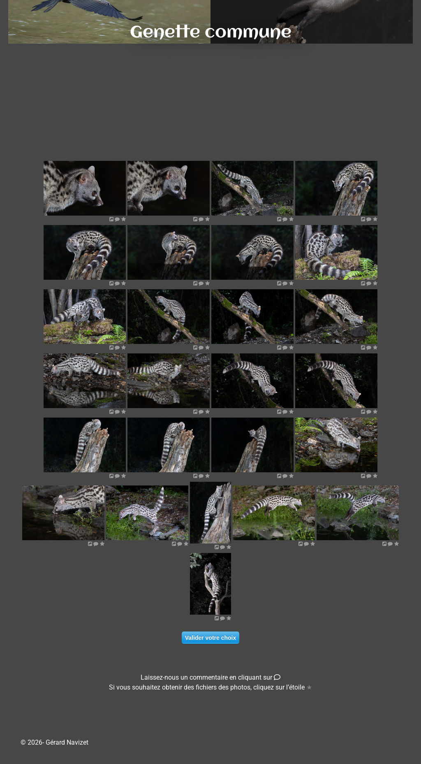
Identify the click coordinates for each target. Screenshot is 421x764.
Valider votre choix (210, 637)
